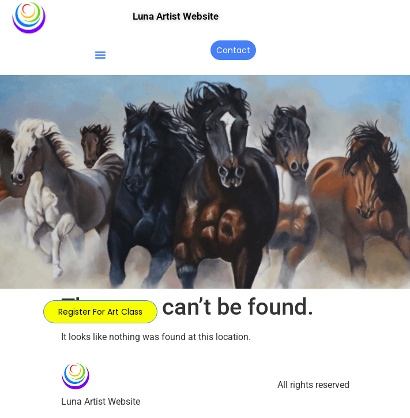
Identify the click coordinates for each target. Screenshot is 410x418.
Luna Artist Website (176, 16)
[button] (100, 55)
